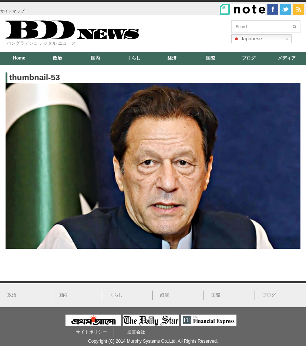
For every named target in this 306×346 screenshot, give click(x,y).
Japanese (247, 39)
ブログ (248, 58)
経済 (172, 58)
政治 (57, 58)
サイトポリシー (91, 332)
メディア (287, 58)
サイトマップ (12, 11)
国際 (210, 58)
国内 (95, 58)
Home (19, 58)
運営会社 (136, 332)
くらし (134, 58)
